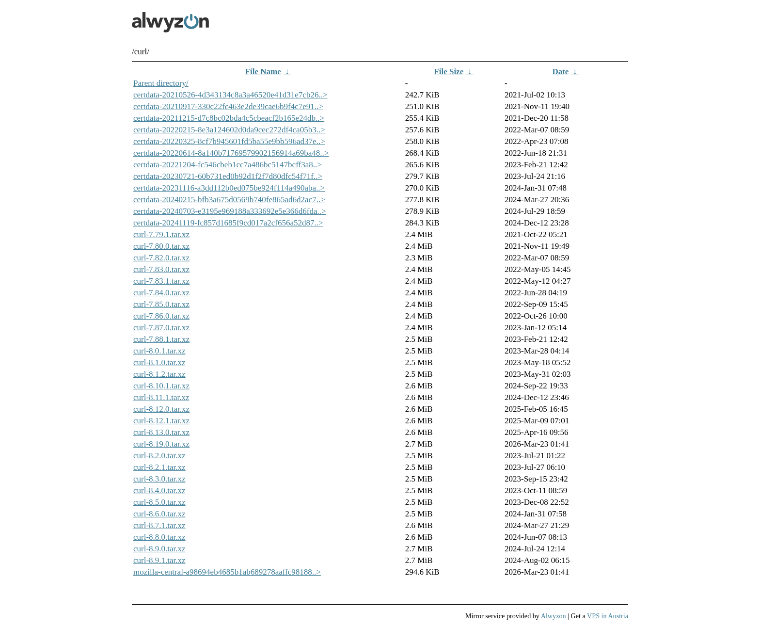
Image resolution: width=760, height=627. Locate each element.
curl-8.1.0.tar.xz (159, 362)
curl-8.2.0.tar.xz (159, 455)
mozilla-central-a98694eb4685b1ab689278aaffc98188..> (227, 572)
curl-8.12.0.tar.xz (161, 409)
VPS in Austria (607, 616)
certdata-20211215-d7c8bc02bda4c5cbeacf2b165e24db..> (228, 118)
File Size (448, 71)
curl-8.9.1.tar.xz (159, 560)
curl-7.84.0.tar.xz (161, 292)
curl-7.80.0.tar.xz (161, 246)
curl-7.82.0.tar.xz (161, 257)
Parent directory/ (161, 83)
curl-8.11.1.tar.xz (161, 397)
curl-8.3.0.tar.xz (159, 478)
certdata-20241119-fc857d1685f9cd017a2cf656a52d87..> (228, 222)
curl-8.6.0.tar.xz (159, 513)
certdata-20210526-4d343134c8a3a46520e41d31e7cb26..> (230, 94)
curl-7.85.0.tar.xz (161, 304)
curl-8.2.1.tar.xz (159, 467)
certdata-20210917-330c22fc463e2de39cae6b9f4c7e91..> (228, 106)
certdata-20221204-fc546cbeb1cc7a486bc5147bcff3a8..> (227, 164)
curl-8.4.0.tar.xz (159, 490)
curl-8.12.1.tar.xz (161, 420)
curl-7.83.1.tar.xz (161, 281)
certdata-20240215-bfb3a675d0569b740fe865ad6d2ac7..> (229, 199)
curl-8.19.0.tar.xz (161, 444)
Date (560, 71)
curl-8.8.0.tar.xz (159, 537)
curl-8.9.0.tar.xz (159, 548)
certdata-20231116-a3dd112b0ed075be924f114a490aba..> (229, 188)
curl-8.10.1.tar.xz (161, 385)
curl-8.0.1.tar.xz (159, 350)
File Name (263, 71)
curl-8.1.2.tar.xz (159, 374)
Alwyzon (553, 616)
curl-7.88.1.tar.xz (161, 339)
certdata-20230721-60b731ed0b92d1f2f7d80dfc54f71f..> (227, 176)
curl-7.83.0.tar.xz (161, 269)
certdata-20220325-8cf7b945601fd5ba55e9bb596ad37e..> (229, 141)
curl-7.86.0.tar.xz (161, 316)
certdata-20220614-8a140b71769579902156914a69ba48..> (231, 153)
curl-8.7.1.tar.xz (159, 525)
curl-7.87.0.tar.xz (161, 327)
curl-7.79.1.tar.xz (161, 234)
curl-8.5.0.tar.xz (159, 502)
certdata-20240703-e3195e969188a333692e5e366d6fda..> (229, 211)
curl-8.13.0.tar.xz (161, 432)
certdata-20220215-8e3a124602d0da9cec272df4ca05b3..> (229, 129)
